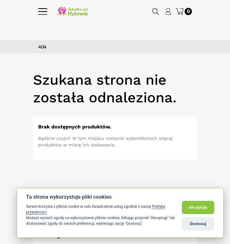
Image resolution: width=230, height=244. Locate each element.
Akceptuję (198, 207)
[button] (156, 11)
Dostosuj (198, 223)
